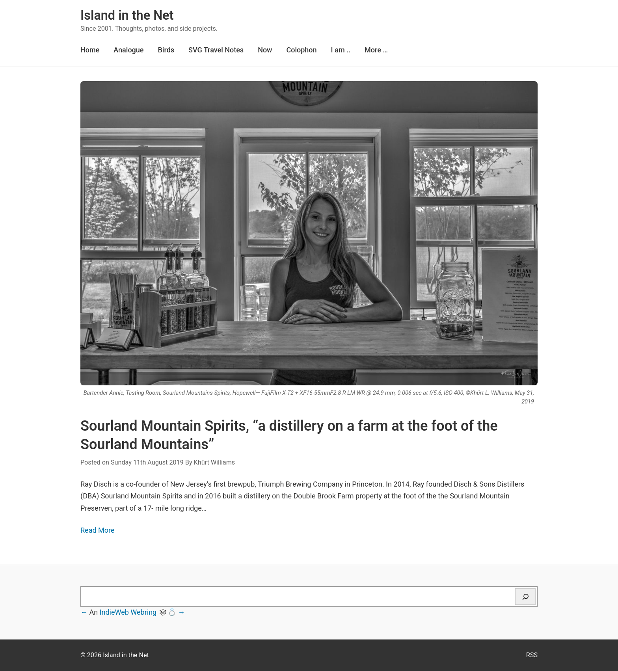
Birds (166, 50)
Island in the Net (126, 15)
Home (89, 50)
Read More (97, 530)
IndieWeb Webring (128, 612)
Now (265, 50)
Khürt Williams (214, 462)
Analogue (128, 50)
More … (376, 50)
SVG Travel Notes (216, 50)
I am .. (340, 50)
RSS (532, 655)
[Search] (525, 596)
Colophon (301, 50)
